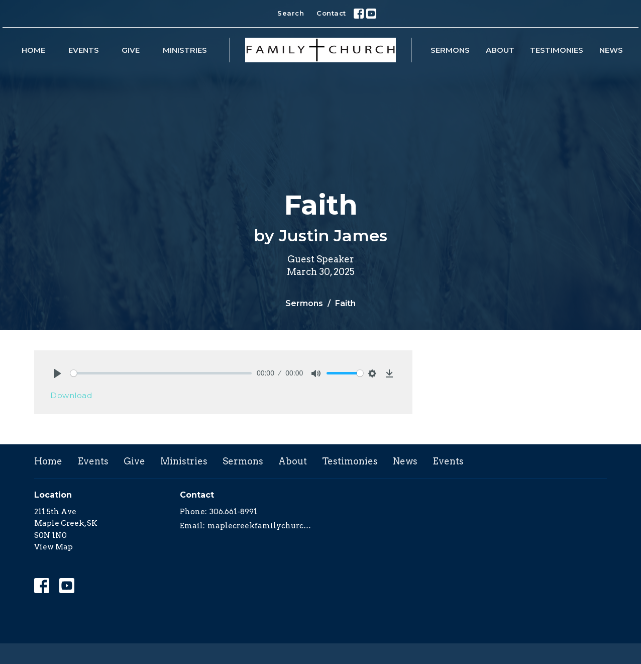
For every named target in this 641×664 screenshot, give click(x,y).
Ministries (185, 50)
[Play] (57, 373)
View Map (53, 546)
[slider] (161, 373)
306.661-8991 (233, 511)
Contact (331, 13)
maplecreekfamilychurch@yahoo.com (261, 525)
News (611, 50)
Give (131, 50)
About (500, 50)
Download (71, 395)
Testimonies (556, 50)
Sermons (450, 50)
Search (290, 13)
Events (83, 50)
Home (33, 50)
